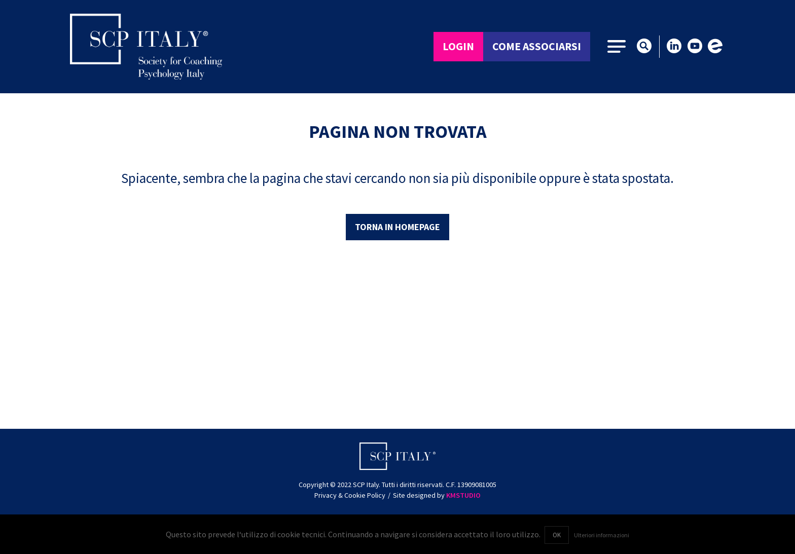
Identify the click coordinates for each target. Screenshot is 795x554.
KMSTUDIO (463, 495)
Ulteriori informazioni (601, 535)
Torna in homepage (397, 227)
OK (557, 535)
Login (458, 46)
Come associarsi (536, 46)
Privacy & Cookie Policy (349, 495)
